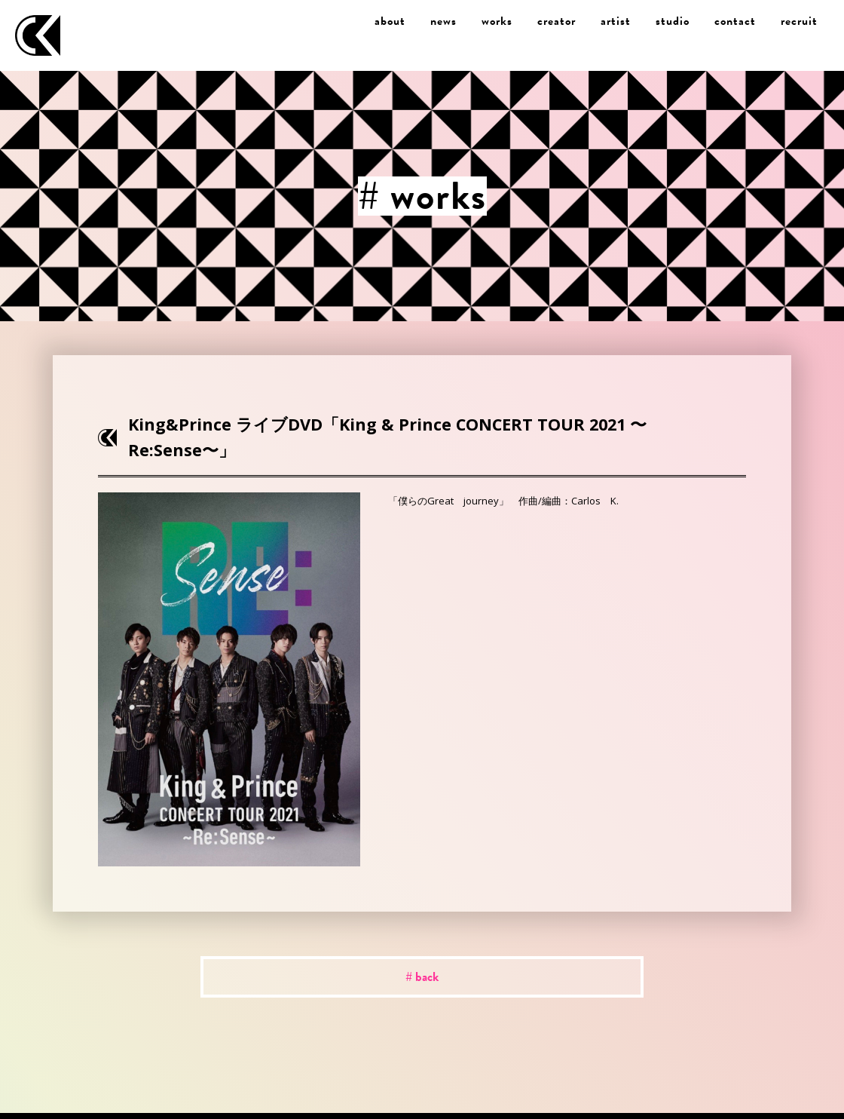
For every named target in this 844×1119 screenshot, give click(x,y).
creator (556, 21)
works (497, 21)
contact (735, 21)
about (390, 21)
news (443, 21)
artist (616, 21)
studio (673, 21)
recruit (799, 21)
